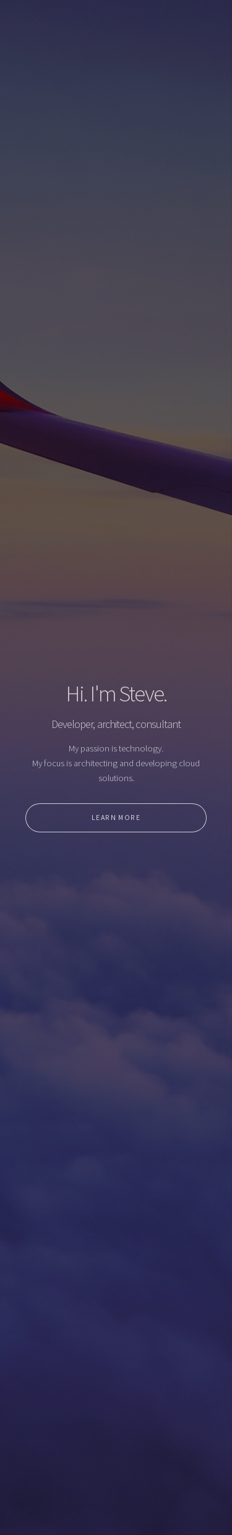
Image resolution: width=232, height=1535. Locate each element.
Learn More (116, 817)
